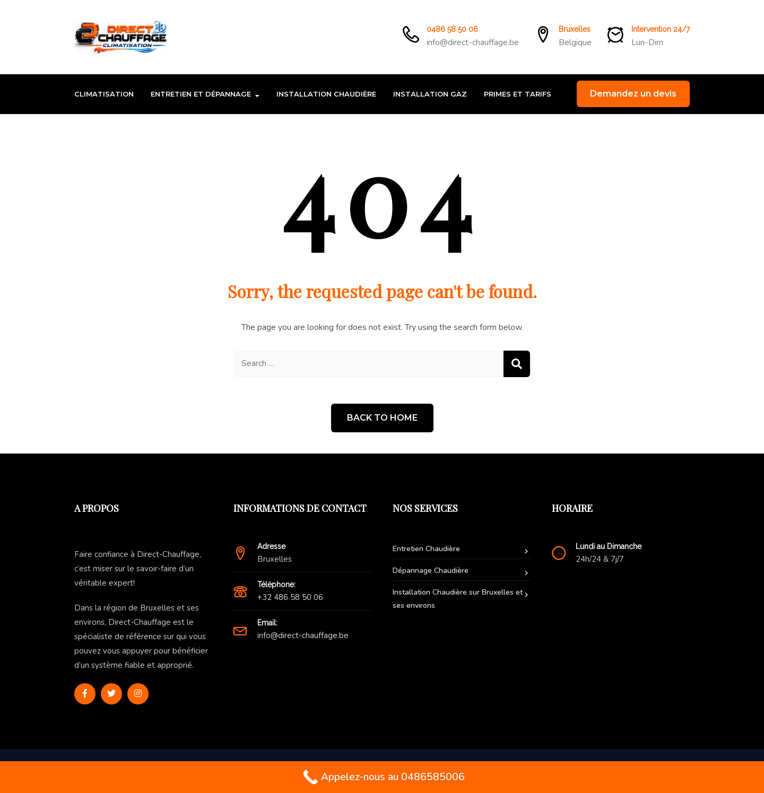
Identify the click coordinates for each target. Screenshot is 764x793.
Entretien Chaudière (426, 549)
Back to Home (382, 418)
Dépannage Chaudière (430, 570)
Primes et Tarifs (517, 94)
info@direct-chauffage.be (473, 42)
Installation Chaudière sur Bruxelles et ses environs (458, 599)
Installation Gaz (430, 94)
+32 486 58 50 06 (290, 597)
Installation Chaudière (326, 94)
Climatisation (104, 94)
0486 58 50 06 (452, 29)
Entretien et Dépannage (201, 94)
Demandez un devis (633, 94)
